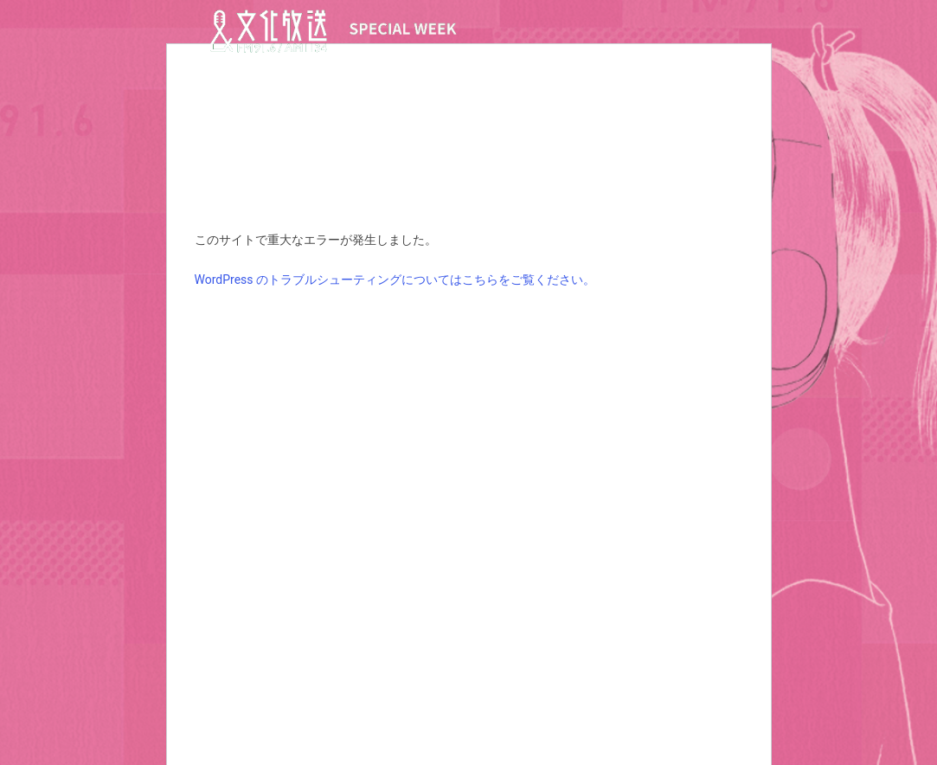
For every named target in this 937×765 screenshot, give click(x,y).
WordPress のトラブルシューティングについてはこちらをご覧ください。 (395, 279)
